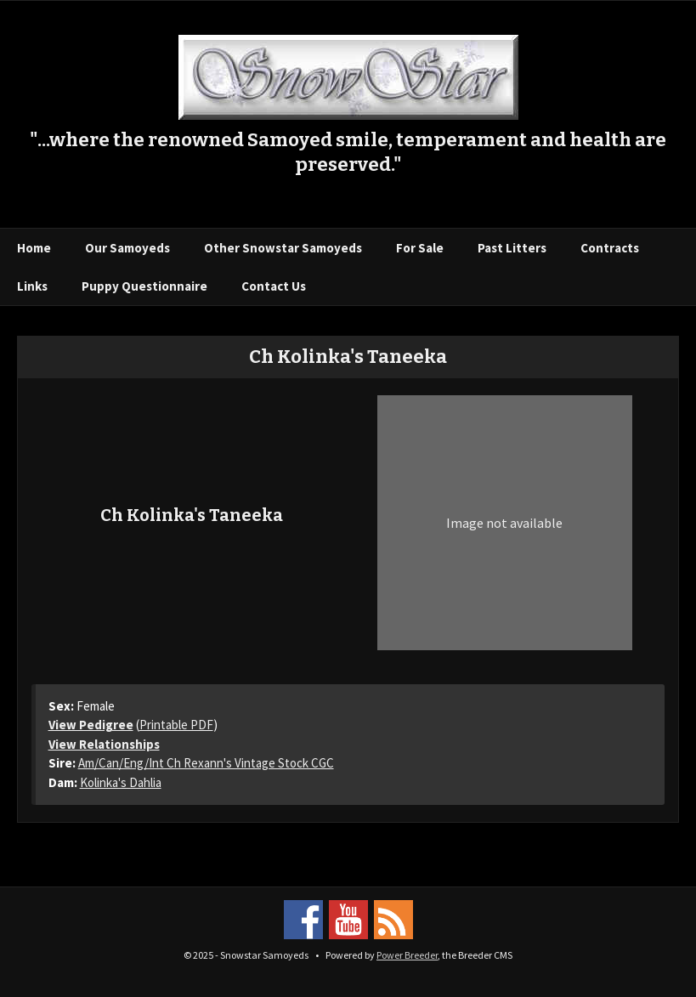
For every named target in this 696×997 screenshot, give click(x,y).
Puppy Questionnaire (144, 286)
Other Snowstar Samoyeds (283, 248)
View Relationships (104, 744)
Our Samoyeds (127, 248)
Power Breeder (407, 955)
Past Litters (512, 248)
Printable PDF (176, 725)
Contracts (609, 248)
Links (32, 286)
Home (34, 248)
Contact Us (273, 286)
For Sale (420, 248)
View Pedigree (90, 725)
